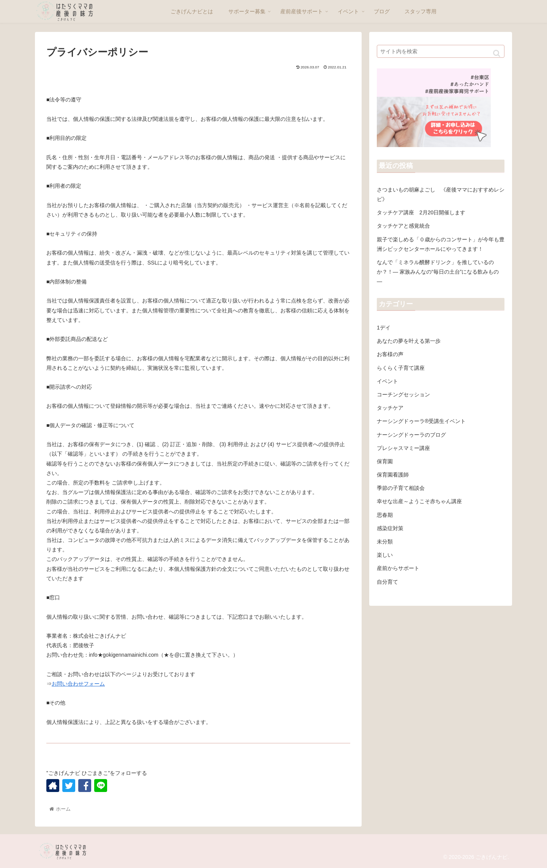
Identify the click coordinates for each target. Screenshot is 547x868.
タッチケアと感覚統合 (403, 226)
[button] (496, 53)
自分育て (387, 582)
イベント (387, 381)
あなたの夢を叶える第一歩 (409, 341)
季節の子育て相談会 (401, 488)
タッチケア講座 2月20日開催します (421, 212)
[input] (440, 51)
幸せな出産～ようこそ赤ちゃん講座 (419, 501)
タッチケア (390, 408)
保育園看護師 (393, 475)
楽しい (385, 555)
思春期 (385, 515)
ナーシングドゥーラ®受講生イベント (421, 421)
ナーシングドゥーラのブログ (411, 435)
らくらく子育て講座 (401, 368)
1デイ (383, 328)
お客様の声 (390, 354)
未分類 (385, 542)
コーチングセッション (403, 394)
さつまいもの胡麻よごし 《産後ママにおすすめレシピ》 (440, 194)
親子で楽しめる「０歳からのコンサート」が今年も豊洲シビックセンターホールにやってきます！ (440, 244)
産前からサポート (398, 568)
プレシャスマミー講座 (403, 448)
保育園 (385, 461)
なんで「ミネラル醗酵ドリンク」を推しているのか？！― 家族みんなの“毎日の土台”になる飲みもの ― (438, 271)
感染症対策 (390, 528)
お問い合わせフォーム (78, 684)
